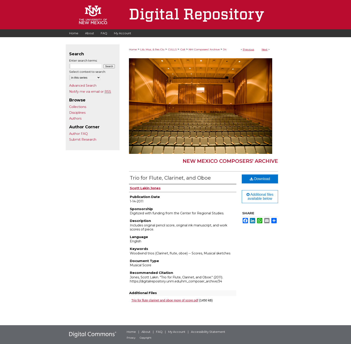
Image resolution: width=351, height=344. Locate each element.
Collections (77, 107)
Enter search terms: (83, 60)
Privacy (131, 337)
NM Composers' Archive (204, 49)
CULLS (172, 49)
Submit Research (82, 140)
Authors (75, 118)
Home (133, 49)
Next (265, 49)
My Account (176, 331)
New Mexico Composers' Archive (230, 161)
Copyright (145, 337)
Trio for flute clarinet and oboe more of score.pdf (164, 300)
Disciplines (77, 113)
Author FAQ (78, 134)
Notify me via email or (90, 92)
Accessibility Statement (208, 331)
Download (260, 179)
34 (225, 49)
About (145, 331)
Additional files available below (260, 196)
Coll (182, 49)
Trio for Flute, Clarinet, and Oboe (170, 178)
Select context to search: (87, 71)
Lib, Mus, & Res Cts (152, 49)
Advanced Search (82, 86)
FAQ (159, 331)
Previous (248, 49)
